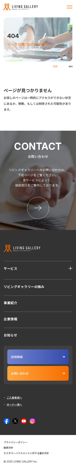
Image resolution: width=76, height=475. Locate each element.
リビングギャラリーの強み (24, 286)
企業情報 (10, 318)
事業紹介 (10, 302)
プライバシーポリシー (15, 442)
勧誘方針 (8, 447)
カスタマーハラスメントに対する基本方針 (26, 453)
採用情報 (38, 357)
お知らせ (10, 335)
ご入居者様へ (14, 397)
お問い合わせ (38, 373)
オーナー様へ (14, 404)
